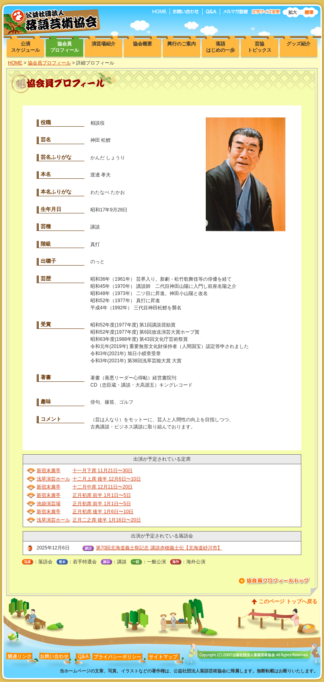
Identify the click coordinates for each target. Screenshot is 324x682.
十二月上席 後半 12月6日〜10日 (106, 479)
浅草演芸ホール (53, 479)
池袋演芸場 (49, 503)
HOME (15, 63)
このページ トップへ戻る (288, 601)
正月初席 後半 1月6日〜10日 (102, 511)
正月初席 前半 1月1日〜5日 (101, 495)
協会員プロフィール (49, 63)
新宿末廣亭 (49, 470)
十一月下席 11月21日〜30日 (102, 470)
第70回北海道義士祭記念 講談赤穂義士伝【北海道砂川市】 (159, 548)
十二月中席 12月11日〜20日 (102, 487)
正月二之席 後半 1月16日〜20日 (106, 520)
